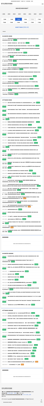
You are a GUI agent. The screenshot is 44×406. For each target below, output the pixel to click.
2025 (9, 14)
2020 (35, 14)
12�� (4, 19)
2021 (30, 14)
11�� (11, 19)
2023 (19, 14)
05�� (11, 22)
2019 (40, 14)
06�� (4, 22)
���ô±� (23, 1)
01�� (39, 22)
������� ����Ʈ (22, 402)
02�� (32, 22)
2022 (24, 14)
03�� (25, 22)
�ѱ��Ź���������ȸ (6, 4)
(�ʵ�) (32, 1)
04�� (18, 22)
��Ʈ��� (28, 1)
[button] (42, 14)
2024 (14, 14)
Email (4, 396)
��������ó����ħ (15, 1)
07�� (39, 19)
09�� (25, 19)
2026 (4, 14)
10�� (18, 19)
